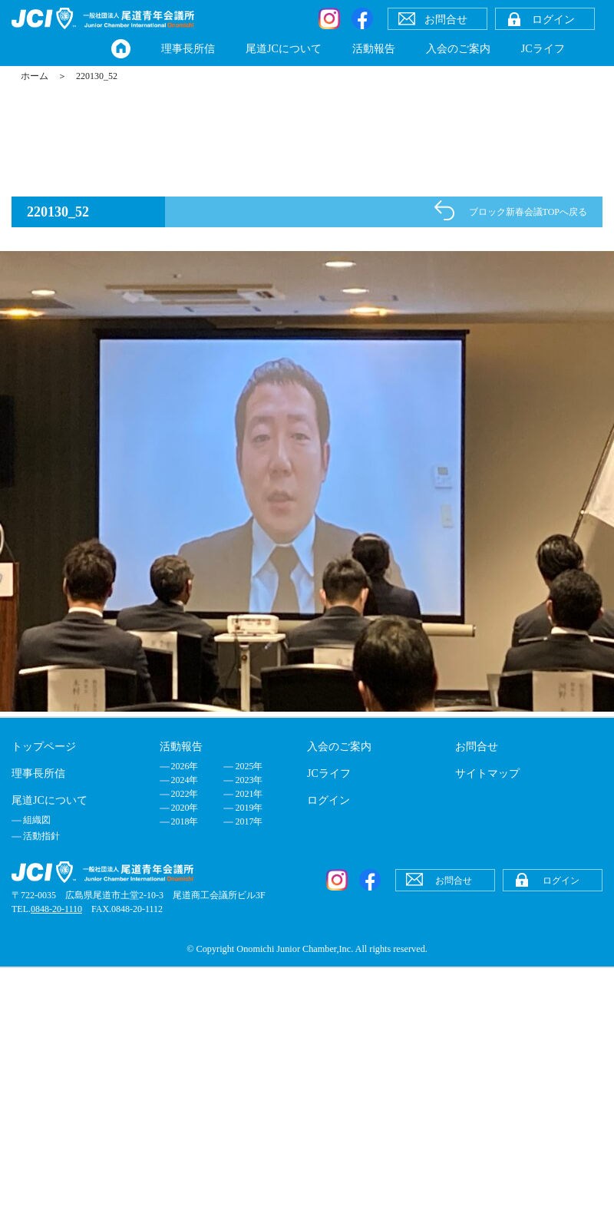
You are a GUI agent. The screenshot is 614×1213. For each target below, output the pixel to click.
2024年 (185, 780)
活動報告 (373, 49)
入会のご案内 (458, 49)
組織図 (37, 820)
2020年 (185, 807)
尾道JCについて (284, 49)
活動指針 (41, 836)
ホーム (34, 76)
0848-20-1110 (56, 909)
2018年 (185, 821)
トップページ (44, 746)
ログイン (328, 800)
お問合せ (476, 746)
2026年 (185, 766)
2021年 (248, 793)
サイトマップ (487, 773)
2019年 (248, 807)
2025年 (248, 766)
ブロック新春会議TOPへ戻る (528, 212)
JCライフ (543, 49)
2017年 (248, 821)
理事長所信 (188, 49)
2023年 (248, 780)
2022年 (185, 793)
